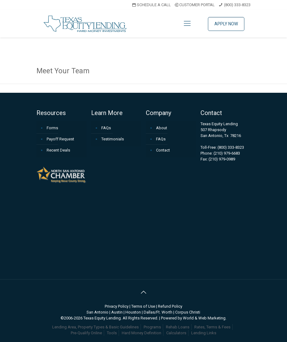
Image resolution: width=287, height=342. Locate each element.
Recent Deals (58, 150)
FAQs (106, 128)
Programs (152, 327)
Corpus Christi (187, 312)
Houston (133, 312)
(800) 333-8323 (237, 4)
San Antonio (97, 312)
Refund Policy (170, 306)
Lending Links (203, 333)
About (161, 128)
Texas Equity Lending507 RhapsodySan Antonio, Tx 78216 (220, 130)
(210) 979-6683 (226, 153)
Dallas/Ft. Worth (158, 312)
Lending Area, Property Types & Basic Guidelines (95, 327)
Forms (52, 128)
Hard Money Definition (141, 333)
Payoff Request (60, 139)
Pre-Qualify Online (86, 333)
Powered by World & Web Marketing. (193, 318)
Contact (163, 150)
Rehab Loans (177, 327)
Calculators (176, 333)
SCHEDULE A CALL (151, 4)
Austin (117, 312)
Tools (112, 333)
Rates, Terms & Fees (212, 327)
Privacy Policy (117, 306)
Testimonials (112, 139)
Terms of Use (143, 306)
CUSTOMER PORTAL (194, 4)
